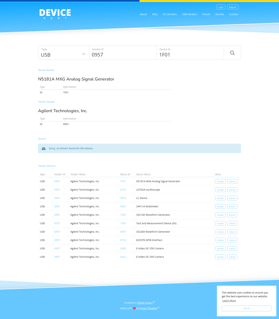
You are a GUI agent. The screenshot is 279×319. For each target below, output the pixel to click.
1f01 (123, 181)
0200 (123, 248)
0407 (123, 231)
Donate (219, 14)
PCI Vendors (170, 14)
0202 (123, 256)
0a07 (123, 206)
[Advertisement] (209, 94)
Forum (206, 14)
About (143, 14)
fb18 (123, 198)
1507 (123, 214)
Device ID (165, 49)
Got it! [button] (246, 308)
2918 (123, 189)
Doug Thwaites (148, 308)
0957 (57, 181)
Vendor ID (98, 49)
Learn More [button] (229, 300)
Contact (233, 14)
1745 (123, 223)
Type (44, 49)
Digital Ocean (144, 302)
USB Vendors (189, 14)
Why (154, 14)
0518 (123, 240)
